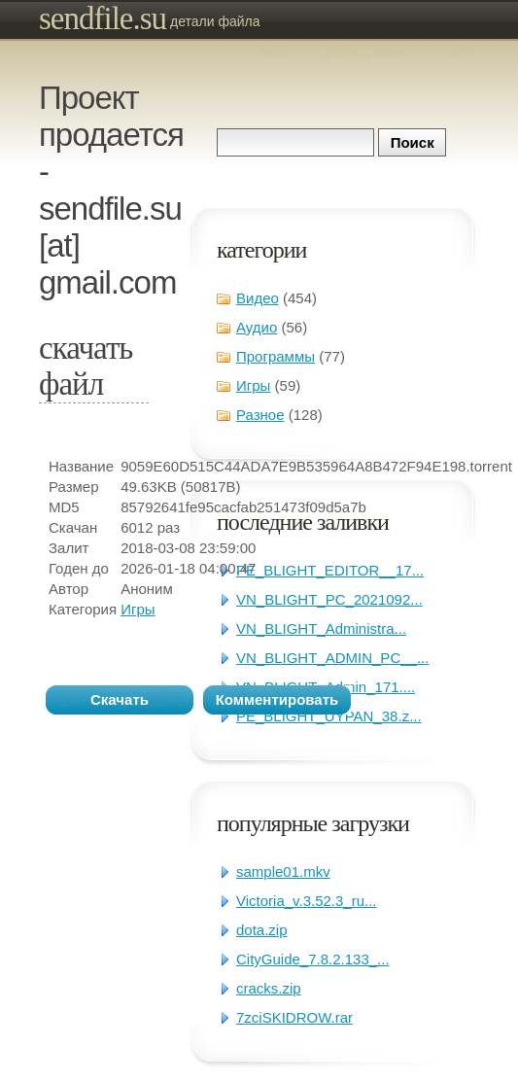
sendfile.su (102, 18)
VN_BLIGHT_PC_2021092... (329, 599)
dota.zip (262, 930)
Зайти (461, 51)
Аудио (256, 327)
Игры (253, 385)
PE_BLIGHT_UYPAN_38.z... (329, 716)
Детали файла (215, 21)
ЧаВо (273, 51)
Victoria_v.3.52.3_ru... (306, 900)
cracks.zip (268, 988)
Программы (275, 356)
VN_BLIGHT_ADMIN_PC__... (332, 657)
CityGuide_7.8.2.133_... (313, 959)
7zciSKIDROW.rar (294, 1017)
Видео (257, 298)
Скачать (119, 699)
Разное (260, 414)
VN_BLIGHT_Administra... (321, 628)
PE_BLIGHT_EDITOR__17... (330, 570)
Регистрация (366, 51)
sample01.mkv (283, 871)
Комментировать (277, 699)
